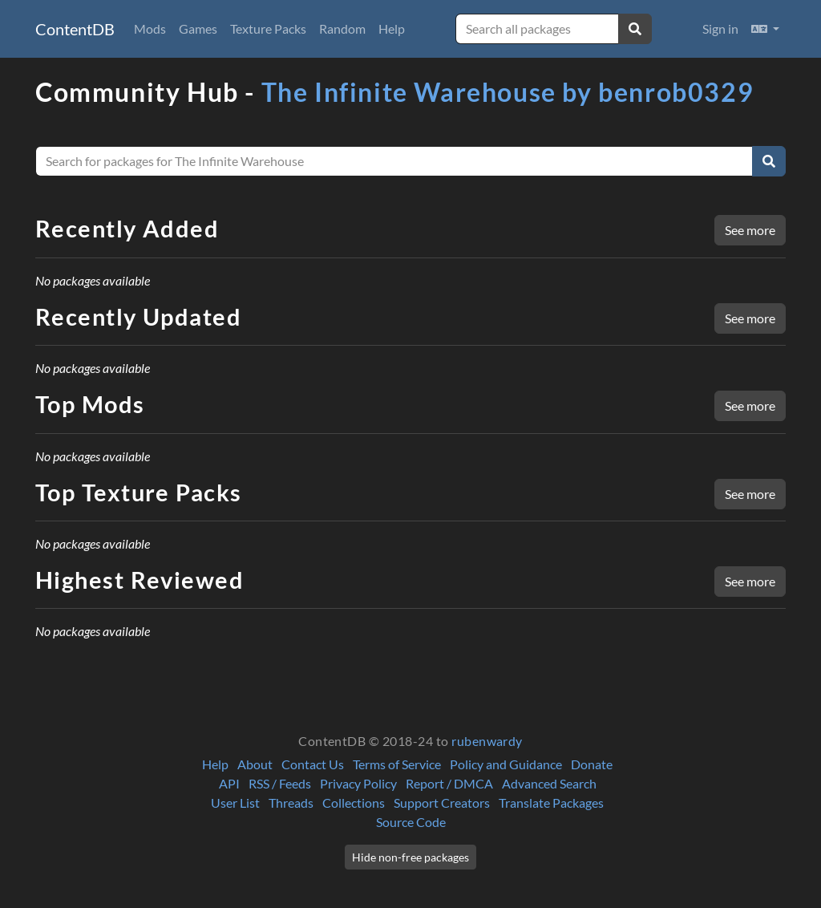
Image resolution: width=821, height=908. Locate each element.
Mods (150, 28)
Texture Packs (268, 28)
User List (235, 802)
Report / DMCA (449, 783)
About (255, 764)
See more (750, 229)
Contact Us (312, 764)
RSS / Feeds (280, 783)
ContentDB (75, 29)
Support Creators (442, 802)
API (229, 783)
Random (342, 28)
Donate (592, 764)
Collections (353, 802)
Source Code (411, 821)
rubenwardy (487, 740)
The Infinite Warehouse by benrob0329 (507, 91)
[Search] (769, 161)
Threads (291, 802)
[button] (765, 29)
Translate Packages (551, 802)
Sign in (720, 28)
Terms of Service (397, 764)
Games (198, 28)
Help (391, 28)
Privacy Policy (358, 783)
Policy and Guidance (506, 764)
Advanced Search (549, 783)
